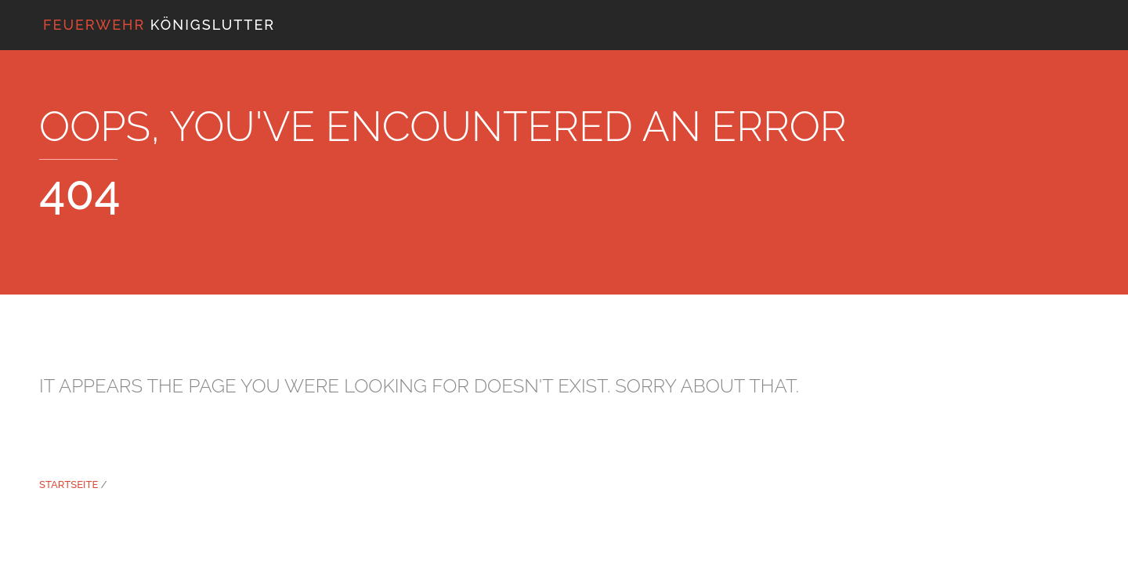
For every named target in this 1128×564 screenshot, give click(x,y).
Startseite (68, 484)
